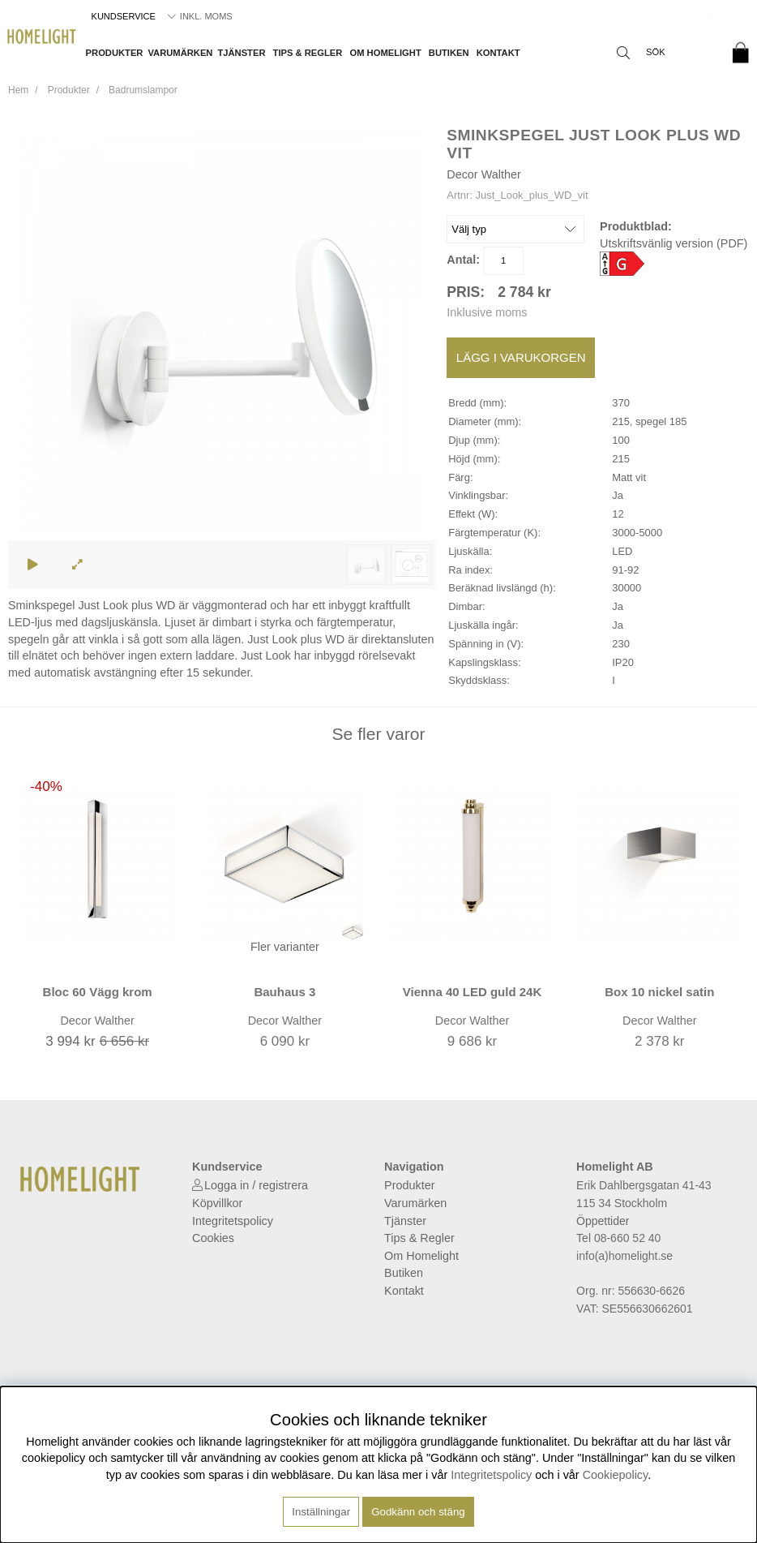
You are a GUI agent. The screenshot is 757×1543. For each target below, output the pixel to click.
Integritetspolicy (232, 1220)
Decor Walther (483, 174)
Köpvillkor (217, 1203)
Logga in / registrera (256, 1185)
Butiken (449, 53)
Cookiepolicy (615, 1474)
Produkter (114, 53)
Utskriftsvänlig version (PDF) (673, 243)
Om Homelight (385, 53)
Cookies (213, 1237)
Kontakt (498, 53)
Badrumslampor (143, 90)
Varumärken (180, 53)
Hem (18, 90)
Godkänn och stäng (418, 1512)
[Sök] (664, 52)
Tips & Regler (308, 53)
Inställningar (321, 1512)
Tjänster (241, 53)
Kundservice (124, 16)
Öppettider (602, 1220)
